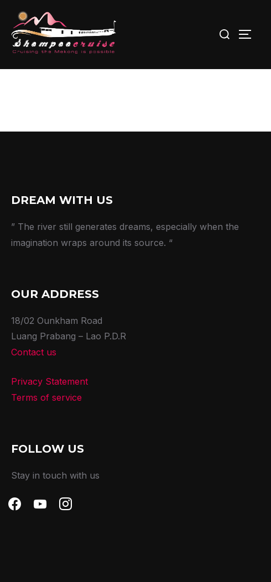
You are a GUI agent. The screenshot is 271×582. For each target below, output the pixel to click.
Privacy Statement (49, 381)
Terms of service (46, 397)
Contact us (33, 352)
